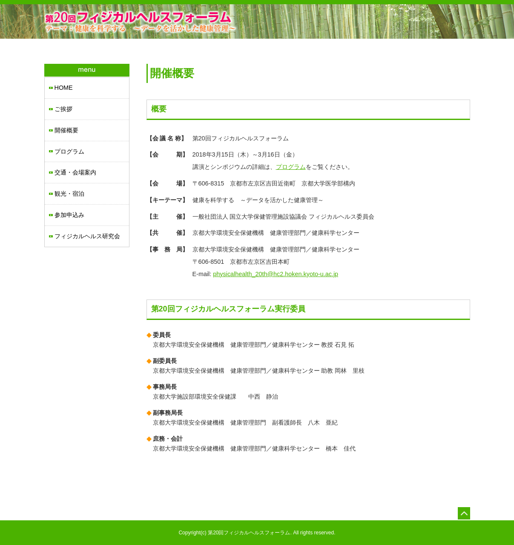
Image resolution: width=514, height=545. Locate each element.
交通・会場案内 (75, 172)
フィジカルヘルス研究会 (87, 236)
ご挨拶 (63, 109)
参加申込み (69, 214)
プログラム (69, 151)
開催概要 (66, 130)
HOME (64, 87)
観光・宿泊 (69, 193)
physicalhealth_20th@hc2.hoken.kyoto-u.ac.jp (275, 274)
